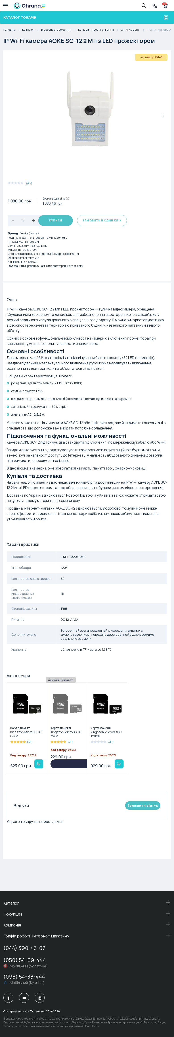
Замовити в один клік (102, 220)
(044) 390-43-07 (24, 948)
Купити (55, 220)
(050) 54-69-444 (24, 960)
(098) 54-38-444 (24, 976)
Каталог (31, 30)
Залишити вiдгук (142, 805)
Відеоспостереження (59, 30)
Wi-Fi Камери (134, 30)
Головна (12, 30)
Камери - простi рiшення (99, 30)
